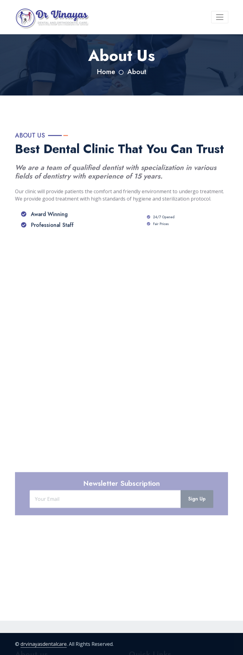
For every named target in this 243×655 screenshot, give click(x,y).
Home (106, 72)
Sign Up (197, 511)
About (136, 72)
